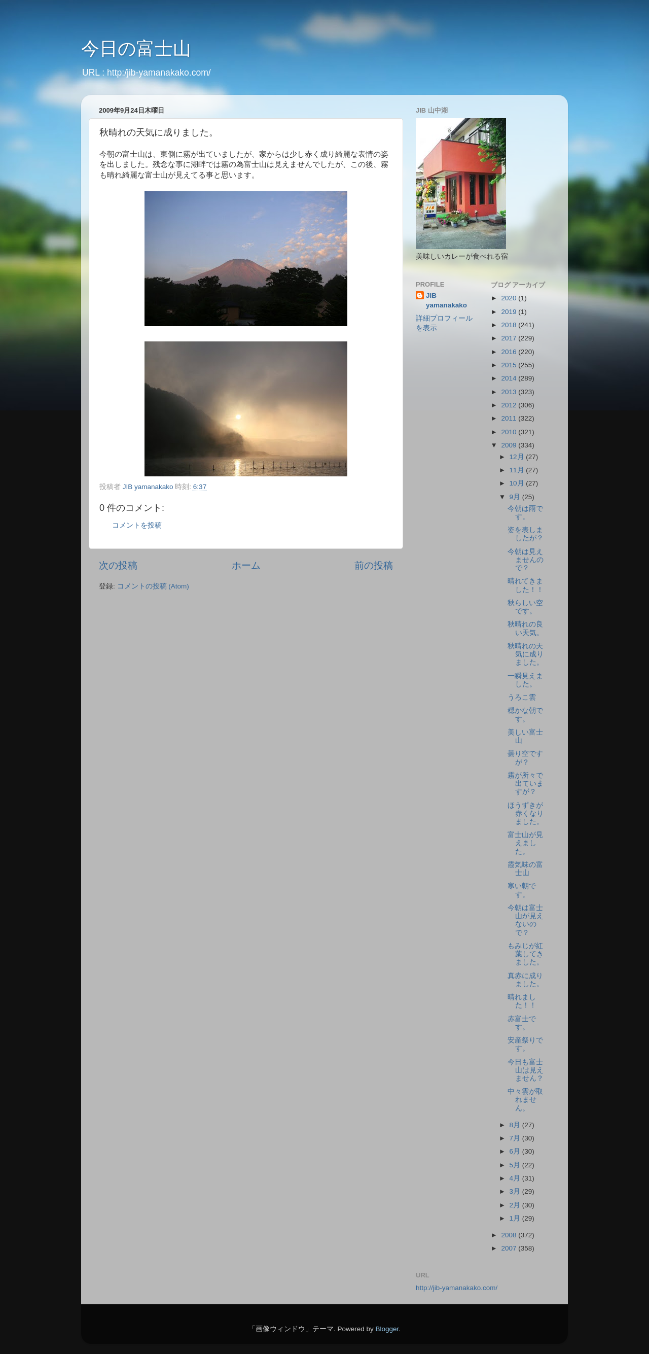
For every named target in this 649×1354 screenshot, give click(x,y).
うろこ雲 (522, 697)
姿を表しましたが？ (526, 534)
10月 (518, 483)
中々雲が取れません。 (525, 1100)
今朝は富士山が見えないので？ (526, 920)
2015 (509, 365)
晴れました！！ (522, 1001)
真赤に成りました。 (526, 980)
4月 (516, 1178)
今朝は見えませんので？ (526, 560)
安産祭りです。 (525, 1044)
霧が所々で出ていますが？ (526, 783)
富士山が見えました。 (525, 843)
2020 (509, 298)
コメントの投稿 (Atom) (153, 586)
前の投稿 (373, 565)
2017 (509, 338)
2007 (509, 1248)
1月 (516, 1218)
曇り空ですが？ (525, 758)
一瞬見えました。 (525, 680)
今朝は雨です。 (525, 512)
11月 (518, 470)
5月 (516, 1165)
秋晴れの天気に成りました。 (526, 654)
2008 (509, 1235)
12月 (518, 457)
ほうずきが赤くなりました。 (526, 813)
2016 (509, 352)
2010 (509, 432)
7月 (516, 1138)
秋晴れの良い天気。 (526, 628)
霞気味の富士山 (525, 869)
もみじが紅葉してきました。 (526, 954)
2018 (509, 325)
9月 (516, 497)
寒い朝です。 (522, 890)
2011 (509, 418)
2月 (516, 1205)
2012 (509, 405)
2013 (509, 392)
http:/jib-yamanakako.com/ (159, 72)
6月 (516, 1151)
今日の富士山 (136, 48)
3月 (516, 1191)
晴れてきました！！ (526, 585)
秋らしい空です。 (525, 607)
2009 (509, 445)
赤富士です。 (522, 1023)
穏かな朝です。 (525, 714)
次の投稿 (118, 565)
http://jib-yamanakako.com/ (456, 1288)
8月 (516, 1125)
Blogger (387, 1329)
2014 (509, 378)
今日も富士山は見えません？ (526, 1070)
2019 (509, 312)
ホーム (246, 565)
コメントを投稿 (137, 525)
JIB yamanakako (446, 300)
